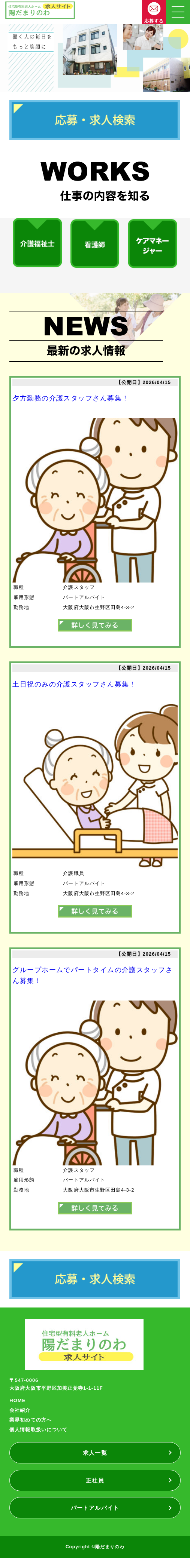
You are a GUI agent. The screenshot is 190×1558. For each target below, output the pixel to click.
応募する (154, 21)
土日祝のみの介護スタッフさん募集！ (74, 684)
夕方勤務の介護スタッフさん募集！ (70, 398)
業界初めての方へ (30, 1420)
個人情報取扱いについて (38, 1429)
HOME (17, 1400)
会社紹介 (19, 1410)
